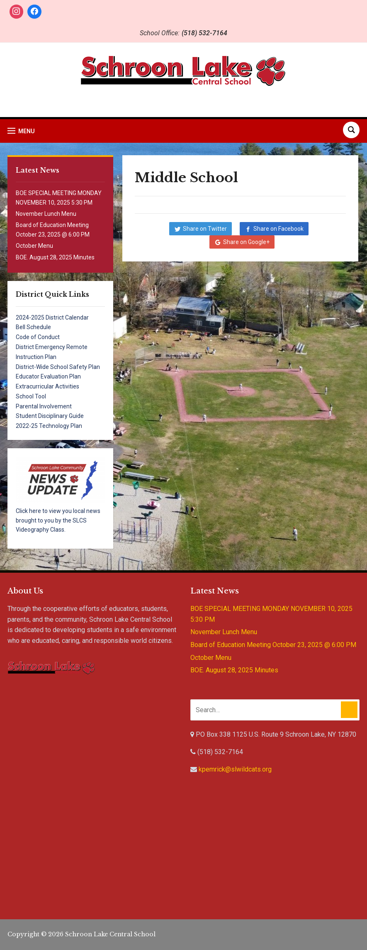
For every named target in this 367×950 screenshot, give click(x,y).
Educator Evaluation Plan (48, 376)
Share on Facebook (278, 228)
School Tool (31, 396)
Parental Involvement (44, 406)
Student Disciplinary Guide (50, 416)
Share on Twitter (205, 228)
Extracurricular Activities (47, 386)
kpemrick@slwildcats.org (235, 769)
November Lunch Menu (46, 213)
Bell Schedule (33, 327)
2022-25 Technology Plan (49, 425)
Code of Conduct (38, 337)
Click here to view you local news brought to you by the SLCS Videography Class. (58, 520)
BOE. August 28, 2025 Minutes (55, 257)
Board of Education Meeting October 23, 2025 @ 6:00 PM (273, 645)
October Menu (34, 245)
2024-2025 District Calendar (52, 317)
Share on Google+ (246, 242)
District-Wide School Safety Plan (58, 367)
